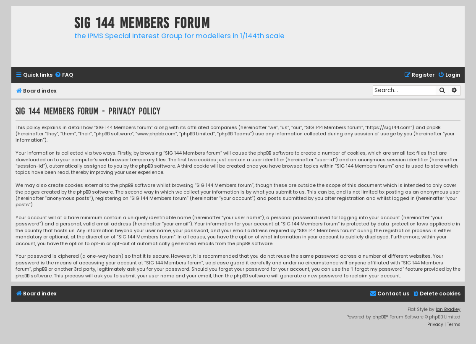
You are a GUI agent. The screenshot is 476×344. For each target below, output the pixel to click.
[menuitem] (64, 75)
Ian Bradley (448, 309)
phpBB (379, 317)
